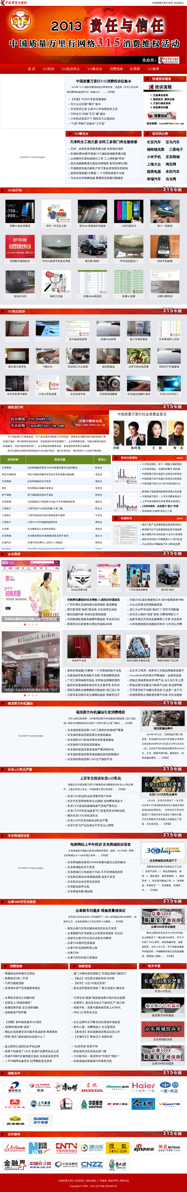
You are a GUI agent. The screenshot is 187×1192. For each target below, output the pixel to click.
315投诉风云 (71, 69)
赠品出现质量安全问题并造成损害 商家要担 (31, 1031)
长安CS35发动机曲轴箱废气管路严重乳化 (92, 805)
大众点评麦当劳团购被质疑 (146, 604)
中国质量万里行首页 (162, 3)
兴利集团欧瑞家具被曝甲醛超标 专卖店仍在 (93, 619)
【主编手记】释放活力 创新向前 (93, 1036)
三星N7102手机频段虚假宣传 (42, 522)
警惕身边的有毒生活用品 (20, 973)
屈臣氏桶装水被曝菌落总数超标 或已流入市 (93, 690)
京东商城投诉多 (19, 835)
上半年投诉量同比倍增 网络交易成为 (161, 501)
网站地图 (91, 1180)
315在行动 (15, 190)
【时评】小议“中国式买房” (90, 983)
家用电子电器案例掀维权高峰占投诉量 (162, 491)
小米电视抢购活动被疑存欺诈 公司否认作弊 (156, 624)
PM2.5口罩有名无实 (85, 1012)
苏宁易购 (6, 495)
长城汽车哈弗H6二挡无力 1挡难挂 (45, 542)
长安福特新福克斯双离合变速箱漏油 (89, 734)
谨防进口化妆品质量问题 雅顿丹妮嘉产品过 (30, 689)
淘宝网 (171, 164)
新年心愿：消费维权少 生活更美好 (94, 1027)
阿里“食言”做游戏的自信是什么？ (25, 1036)
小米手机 (154, 157)
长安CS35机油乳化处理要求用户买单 (89, 796)
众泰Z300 (73, 952)
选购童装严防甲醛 (16, 1012)
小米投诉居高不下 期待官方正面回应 (93, 118)
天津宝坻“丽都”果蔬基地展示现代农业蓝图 (99, 997)
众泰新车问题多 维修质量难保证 (101, 911)
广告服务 (102, 1180)
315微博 (153, 69)
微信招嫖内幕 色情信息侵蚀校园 (86, 614)
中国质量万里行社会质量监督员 (142, 414)
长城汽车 (6, 542)
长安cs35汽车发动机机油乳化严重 (87, 820)
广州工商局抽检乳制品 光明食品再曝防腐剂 (93, 680)
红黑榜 (135, 69)
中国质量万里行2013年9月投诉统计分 (161, 483)
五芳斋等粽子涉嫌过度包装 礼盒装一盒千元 (156, 690)
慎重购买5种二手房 (16, 978)
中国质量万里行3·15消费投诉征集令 (103, 81)
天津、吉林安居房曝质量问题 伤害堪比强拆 (97, 148)
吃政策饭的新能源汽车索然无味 (93, 1061)
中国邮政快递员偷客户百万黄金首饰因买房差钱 (99, 168)
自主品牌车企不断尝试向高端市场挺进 (97, 1022)
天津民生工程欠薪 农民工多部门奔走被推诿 (104, 142)
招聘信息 (124, 1180)
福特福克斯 (155, 149)
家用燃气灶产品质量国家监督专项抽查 (162, 529)
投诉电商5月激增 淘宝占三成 (157, 511)
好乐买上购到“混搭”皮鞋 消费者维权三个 (154, 614)
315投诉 (48, 69)
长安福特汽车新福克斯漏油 (83, 744)
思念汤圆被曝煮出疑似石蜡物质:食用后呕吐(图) (99, 163)
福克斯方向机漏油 (20, 703)
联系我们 (80, 1180)
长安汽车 (154, 142)
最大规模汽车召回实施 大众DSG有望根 (162, 534)
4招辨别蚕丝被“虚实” (17, 1027)
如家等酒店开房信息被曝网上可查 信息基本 (156, 619)
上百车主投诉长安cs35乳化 (100, 778)
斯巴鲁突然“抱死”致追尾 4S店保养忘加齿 (92, 609)
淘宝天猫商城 (9, 474)
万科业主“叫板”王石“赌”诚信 (88, 113)
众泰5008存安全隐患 (22, 901)
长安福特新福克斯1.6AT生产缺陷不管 (89, 759)
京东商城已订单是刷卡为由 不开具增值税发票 (51, 501)
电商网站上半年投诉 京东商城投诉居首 (100, 844)
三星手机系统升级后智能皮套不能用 (46, 515)
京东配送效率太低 (78, 886)
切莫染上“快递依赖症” (18, 1002)
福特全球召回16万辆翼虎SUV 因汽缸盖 (162, 539)
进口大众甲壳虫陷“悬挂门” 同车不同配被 (154, 609)
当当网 (171, 179)
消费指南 (116, 69)
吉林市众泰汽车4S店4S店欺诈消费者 (89, 938)
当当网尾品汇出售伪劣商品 (41, 529)
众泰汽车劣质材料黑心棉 (82, 947)
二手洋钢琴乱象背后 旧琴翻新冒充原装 (28, 1061)
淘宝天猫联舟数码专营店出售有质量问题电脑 (50, 474)
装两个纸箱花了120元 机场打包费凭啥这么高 (32, 1051)
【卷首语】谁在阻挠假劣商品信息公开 (97, 1031)
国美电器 (154, 172)
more (180, 457)
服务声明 (113, 1180)
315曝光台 (94, 69)
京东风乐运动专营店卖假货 (83, 881)
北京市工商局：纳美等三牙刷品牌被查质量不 (157, 670)
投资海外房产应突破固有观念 (22, 988)
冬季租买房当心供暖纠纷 (20, 997)
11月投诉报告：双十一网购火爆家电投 (162, 464)
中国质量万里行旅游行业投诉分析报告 (162, 474)
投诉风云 (179, 3)
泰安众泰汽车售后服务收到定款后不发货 (91, 928)
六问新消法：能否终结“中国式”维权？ (97, 1056)
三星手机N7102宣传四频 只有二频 (45, 508)
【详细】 (111, 92)
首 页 (31, 69)
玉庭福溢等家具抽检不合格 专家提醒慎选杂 (93, 675)
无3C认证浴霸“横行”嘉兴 (86, 104)
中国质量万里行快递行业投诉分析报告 (162, 478)
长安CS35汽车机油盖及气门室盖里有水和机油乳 (96, 810)
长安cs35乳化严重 (20, 769)
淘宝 (4, 488)
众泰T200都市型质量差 (81, 943)
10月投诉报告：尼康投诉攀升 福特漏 (161, 469)
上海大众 (154, 164)
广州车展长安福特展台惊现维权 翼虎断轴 (92, 604)
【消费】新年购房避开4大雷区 (23, 1022)
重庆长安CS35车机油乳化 (82, 815)
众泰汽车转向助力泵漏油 (82, 957)
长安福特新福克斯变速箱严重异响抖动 (90, 749)
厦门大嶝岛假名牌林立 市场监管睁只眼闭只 (100, 973)
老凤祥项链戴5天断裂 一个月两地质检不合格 (97, 173)
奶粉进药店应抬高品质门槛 (90, 1051)
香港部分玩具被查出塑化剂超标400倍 (89, 624)
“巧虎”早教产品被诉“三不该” (88, 123)
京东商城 (173, 157)
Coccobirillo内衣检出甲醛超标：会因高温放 (155, 675)
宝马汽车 (173, 142)
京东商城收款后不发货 (39, 481)
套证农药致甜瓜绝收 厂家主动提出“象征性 (99, 988)
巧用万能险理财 (14, 983)
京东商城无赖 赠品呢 (80, 891)
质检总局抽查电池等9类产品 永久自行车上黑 (156, 680)
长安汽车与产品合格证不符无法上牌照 (90, 825)
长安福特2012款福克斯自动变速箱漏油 (90, 739)
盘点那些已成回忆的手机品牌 (22, 1046)
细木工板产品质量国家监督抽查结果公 (162, 524)
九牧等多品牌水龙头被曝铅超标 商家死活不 (93, 694)
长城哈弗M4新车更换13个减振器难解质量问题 (98, 153)
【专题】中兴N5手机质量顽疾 (89, 99)
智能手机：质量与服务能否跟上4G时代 (97, 1007)
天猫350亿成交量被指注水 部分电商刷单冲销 (156, 599)
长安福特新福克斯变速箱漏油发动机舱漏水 (93, 754)
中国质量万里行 (66, 1180)
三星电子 (176, 149)
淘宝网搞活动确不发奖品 (40, 488)
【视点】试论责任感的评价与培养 (94, 978)
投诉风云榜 (160, 133)
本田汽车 (173, 172)
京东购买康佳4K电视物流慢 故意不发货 (47, 535)
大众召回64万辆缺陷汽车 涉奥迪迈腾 (161, 544)
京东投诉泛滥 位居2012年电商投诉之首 (94, 109)
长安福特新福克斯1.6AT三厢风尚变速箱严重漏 (95, 730)
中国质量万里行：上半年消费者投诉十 (162, 496)
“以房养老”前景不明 (86, 1046)
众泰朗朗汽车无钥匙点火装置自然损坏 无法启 (95, 933)
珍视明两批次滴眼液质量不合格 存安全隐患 (156, 694)
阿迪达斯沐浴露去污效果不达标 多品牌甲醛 (156, 685)
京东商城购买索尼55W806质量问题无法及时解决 (52, 467)
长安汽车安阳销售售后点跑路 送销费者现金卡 (95, 801)
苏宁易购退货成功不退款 (40, 495)
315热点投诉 (16, 311)
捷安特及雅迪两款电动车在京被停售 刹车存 (93, 685)
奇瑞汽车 (154, 179)
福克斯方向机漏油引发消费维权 (100, 712)
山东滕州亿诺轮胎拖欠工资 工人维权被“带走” (98, 158)
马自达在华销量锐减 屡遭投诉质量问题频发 (97, 178)
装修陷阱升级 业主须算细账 (21, 1007)
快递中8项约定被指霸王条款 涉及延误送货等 (32, 1056)
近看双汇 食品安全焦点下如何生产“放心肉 (99, 1002)
